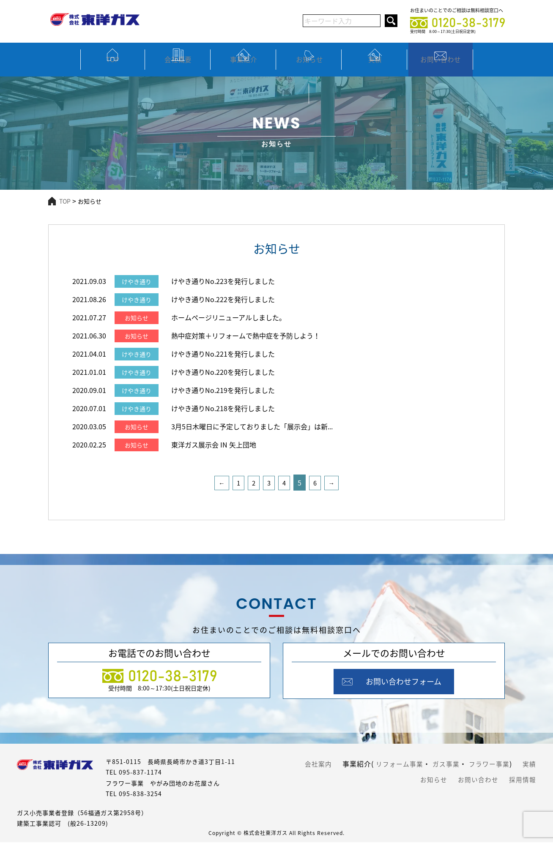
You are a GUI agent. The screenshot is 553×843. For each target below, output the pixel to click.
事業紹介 (243, 67)
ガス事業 (466, 764)
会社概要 (178, 67)
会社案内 (334, 764)
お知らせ (309, 67)
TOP (112, 67)
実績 (375, 67)
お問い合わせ (440, 67)
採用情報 (521, 777)
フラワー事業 (512, 764)
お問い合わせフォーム (405, 682)
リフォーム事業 (418, 764)
